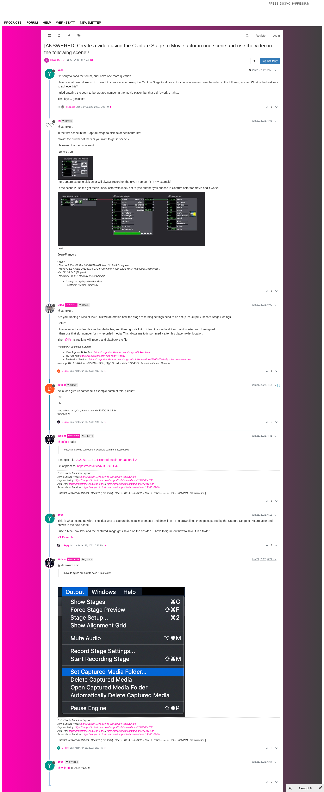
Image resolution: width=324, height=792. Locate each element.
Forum (32, 22)
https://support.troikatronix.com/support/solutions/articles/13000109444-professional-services (140, 359)
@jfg (68, 339)
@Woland (72, 762)
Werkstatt (65, 22)
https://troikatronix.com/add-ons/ (86, 484)
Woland (62, 436)
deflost (62, 384)
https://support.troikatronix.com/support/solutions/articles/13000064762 (113, 480)
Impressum (301, 3)
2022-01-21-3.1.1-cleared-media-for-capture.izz (106, 459)
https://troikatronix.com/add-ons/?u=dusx (102, 356)
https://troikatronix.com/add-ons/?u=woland (130, 484)
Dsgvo (285, 3)
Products (12, 22)
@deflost (87, 436)
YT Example (65, 537)
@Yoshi (67, 121)
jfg (59, 120)
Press (273, 3)
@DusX (72, 385)
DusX (61, 304)
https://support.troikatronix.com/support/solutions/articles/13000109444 (121, 487)
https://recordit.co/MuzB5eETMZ (98, 466)
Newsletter (90, 22)
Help (47, 22)
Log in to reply (270, 61)
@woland (64, 767)
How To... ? (57, 60)
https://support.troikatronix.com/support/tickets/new (122, 352)
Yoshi (61, 70)
